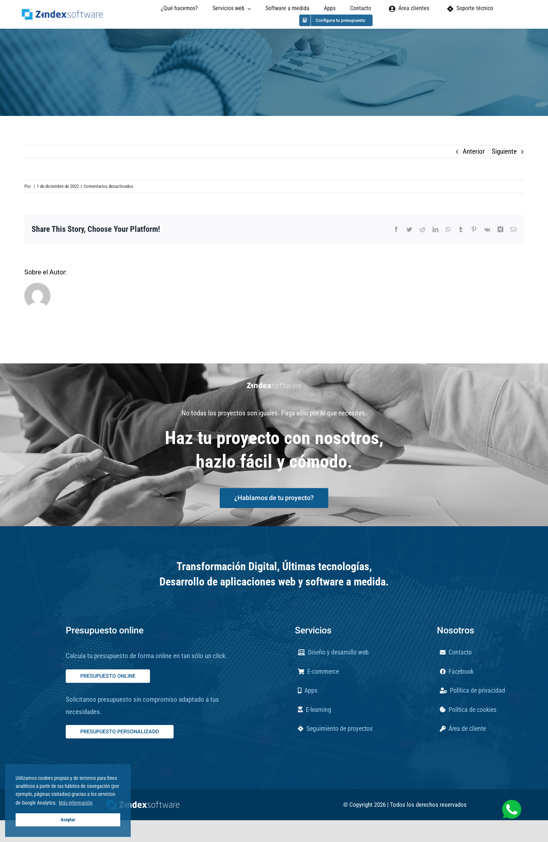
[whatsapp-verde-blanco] (511, 803)
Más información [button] (76, 803)
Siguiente (504, 151)
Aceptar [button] (68, 819)
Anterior (474, 151)
